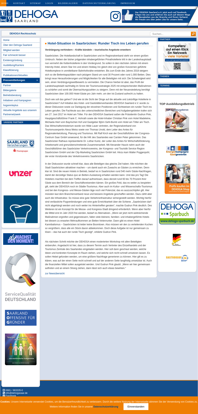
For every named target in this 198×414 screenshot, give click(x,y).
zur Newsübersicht (55, 273)
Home (5, 3)
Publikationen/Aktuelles (15, 75)
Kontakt (19, 3)
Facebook (11, 395)
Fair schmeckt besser (14, 55)
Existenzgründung (12, 60)
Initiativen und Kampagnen (17, 100)
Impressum (128, 3)
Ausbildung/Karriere (13, 65)
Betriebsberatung (12, 95)
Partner (7, 85)
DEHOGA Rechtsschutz (23, 33)
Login (49, 3)
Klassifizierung (10, 70)
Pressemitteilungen (14, 80)
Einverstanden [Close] (135, 406)
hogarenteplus (10, 105)
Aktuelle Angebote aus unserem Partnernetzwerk (20, 112)
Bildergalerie (68, 3)
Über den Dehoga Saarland (17, 45)
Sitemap (35, 3)
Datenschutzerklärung (99, 3)
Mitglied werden (11, 50)
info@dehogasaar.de (16, 393)
